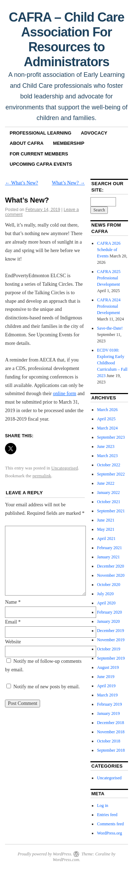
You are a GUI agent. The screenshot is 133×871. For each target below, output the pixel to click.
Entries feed (107, 814)
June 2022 (105, 483)
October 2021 (108, 501)
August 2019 (108, 667)
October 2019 (108, 649)
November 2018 (110, 731)
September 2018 (110, 750)
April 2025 (106, 418)
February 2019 (109, 704)
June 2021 (105, 520)
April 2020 (106, 602)
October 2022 (108, 464)
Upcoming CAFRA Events (41, 164)
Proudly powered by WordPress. (45, 854)
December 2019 (110, 630)
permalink (42, 475)
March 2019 (107, 695)
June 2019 (105, 676)
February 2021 (109, 547)
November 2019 (110, 639)
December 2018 (110, 722)
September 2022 (110, 474)
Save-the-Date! (110, 328)
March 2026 (107, 409)
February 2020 (109, 612)
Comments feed (110, 823)
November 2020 (110, 575)
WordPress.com (66, 859)
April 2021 (106, 538)
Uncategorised (64, 468)
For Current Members (39, 153)
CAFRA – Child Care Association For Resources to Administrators (66, 39)
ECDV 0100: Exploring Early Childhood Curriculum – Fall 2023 (112, 363)
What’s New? (21, 183)
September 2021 (110, 510)
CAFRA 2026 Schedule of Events (108, 249)
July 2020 (105, 593)
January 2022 (108, 492)
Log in (102, 805)
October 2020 (108, 584)
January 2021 (108, 556)
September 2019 (110, 658)
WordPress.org (109, 833)
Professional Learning (40, 133)
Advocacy (94, 133)
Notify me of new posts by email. (46, 686)
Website (13, 641)
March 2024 (107, 428)
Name (13, 602)
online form (64, 393)
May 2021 (105, 529)
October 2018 (108, 741)
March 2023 (107, 455)
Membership (68, 143)
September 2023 (110, 437)
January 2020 (108, 621)
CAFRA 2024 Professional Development (108, 306)
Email (13, 622)
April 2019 (106, 685)
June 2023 (105, 446)
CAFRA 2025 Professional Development (108, 278)
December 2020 (110, 566)
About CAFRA (26, 143)
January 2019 (108, 713)
